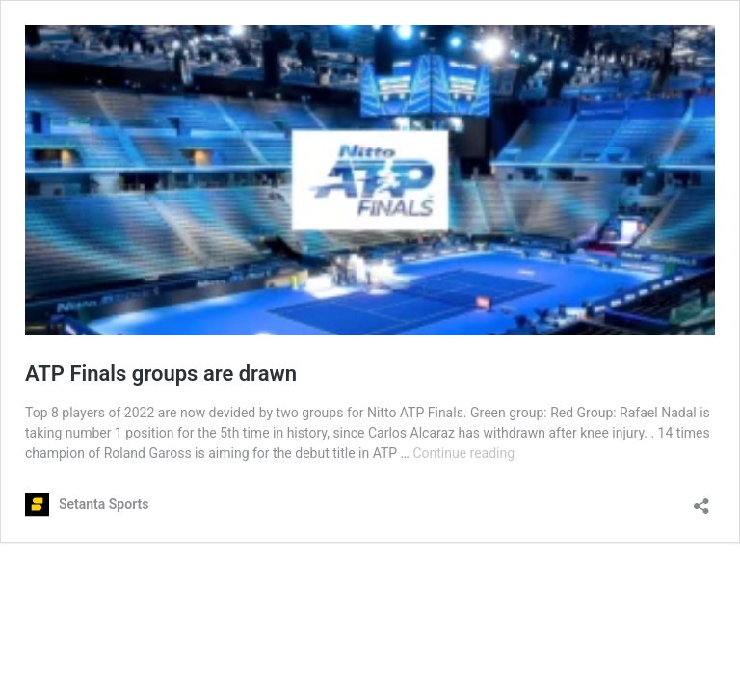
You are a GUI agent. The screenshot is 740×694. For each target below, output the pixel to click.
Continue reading (463, 453)
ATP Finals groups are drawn (161, 373)
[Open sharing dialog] (701, 500)
